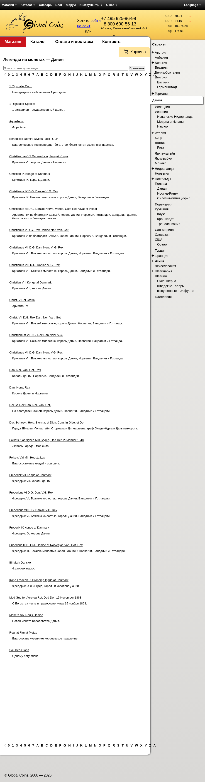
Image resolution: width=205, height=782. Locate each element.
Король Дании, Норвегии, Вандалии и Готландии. (46, 376)
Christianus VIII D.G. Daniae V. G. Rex (34, 265)
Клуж (161, 214)
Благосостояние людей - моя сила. (36, 463)
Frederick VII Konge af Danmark (30, 475)
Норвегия (162, 173)
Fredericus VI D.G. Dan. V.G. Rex (31, 492)
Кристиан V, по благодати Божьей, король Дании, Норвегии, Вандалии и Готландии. (69, 236)
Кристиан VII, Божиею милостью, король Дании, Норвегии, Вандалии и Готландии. (68, 253)
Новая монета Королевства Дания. (36, 621)
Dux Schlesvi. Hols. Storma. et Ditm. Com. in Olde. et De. (46, 422)
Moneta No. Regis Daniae (26, 615)
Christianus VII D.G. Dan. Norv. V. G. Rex (36, 247)
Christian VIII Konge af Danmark (30, 282)
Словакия (162, 234)
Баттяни (163, 82)
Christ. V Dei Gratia (22, 300)
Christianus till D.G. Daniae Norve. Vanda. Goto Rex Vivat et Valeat (53, 209)
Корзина (138, 52)
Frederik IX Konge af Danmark (29, 527)
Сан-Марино (164, 230)
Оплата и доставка (74, 41)
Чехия (159, 261)
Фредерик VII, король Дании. (31, 481)
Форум (71, 5)
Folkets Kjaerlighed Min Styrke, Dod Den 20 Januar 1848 (46, 440)
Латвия (160, 143)
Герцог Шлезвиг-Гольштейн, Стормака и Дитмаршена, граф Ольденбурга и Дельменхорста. (75, 428)
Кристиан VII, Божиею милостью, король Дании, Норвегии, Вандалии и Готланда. (68, 358)
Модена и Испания (171, 121)
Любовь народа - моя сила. (30, 446)
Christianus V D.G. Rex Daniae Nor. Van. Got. (39, 230)
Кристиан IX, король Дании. (31, 179)
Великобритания (167, 72)
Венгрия (161, 77)
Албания (161, 57)
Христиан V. (20, 306)
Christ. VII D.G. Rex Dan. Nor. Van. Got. (35, 317)
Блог (58, 5)
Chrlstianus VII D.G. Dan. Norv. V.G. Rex (36, 352)
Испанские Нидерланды (175, 116)
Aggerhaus (16, 121)
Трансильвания (168, 224)
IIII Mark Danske (20, 562)
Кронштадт (165, 219)
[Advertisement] (75, 699)
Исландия (162, 107)
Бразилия (162, 67)
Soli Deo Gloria (19, 650)
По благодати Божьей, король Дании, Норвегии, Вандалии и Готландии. (61, 411)
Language (192, 5)
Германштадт (167, 87)
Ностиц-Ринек (167, 193)
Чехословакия (165, 266)
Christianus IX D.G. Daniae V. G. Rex (33, 191)
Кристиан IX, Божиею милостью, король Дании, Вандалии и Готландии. (61, 197)
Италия (160, 133)
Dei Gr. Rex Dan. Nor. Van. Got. (30, 405)
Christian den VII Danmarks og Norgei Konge (38, 156)
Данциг (162, 188)
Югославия (163, 297)
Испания (161, 112)
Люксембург (164, 158)
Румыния (161, 209)
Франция (161, 256)
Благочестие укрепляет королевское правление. (45, 638)
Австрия (161, 52)
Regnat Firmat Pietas (23, 632)
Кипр (158, 138)
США (158, 239)
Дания (157, 100)
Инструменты (90, 5)
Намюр (162, 126)
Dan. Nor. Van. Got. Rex (25, 370)
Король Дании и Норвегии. (30, 393)
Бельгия (161, 63)
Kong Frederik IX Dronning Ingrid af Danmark (38, 580)
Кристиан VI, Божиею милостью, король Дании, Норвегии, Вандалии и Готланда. (67, 341)
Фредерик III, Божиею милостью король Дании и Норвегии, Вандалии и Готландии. (68, 551)
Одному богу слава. (25, 656)
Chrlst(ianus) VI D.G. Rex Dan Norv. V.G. (36, 335)
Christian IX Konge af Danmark (29, 173)
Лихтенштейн (165, 153)
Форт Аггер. (20, 127)
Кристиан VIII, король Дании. (31, 288)
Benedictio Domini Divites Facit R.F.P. (34, 138)
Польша (161, 183)
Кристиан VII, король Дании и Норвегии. (39, 162)
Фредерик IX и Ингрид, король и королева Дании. (46, 586)
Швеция (161, 276)
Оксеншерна (166, 281)
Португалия (163, 204)
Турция (160, 250)
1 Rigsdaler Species (22, 103)
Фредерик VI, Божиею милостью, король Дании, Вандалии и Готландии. (61, 498)
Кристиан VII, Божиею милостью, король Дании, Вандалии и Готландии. (61, 271)
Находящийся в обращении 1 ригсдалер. (40, 92)
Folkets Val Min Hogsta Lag (27, 457)
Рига (160, 147)
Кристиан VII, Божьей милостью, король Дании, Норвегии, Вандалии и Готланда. (67, 323)
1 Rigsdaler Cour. (20, 86)
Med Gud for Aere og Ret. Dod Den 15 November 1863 (45, 597)
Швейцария (163, 271)
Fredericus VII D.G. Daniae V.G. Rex (33, 510)
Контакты (112, 41)
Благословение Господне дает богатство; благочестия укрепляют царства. (63, 144)
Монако (160, 163)
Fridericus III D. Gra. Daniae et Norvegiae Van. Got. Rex (46, 545)
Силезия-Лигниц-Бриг (173, 198)
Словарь (45, 5)
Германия (162, 93)
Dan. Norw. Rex (19, 387)
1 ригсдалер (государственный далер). (38, 109)
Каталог (28, 5)
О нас (111, 5)
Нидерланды (164, 168)
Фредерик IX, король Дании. (31, 533)
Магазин (9, 5)
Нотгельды (163, 179)
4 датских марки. (23, 568)
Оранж (162, 244)
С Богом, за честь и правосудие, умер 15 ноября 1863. (49, 603)
